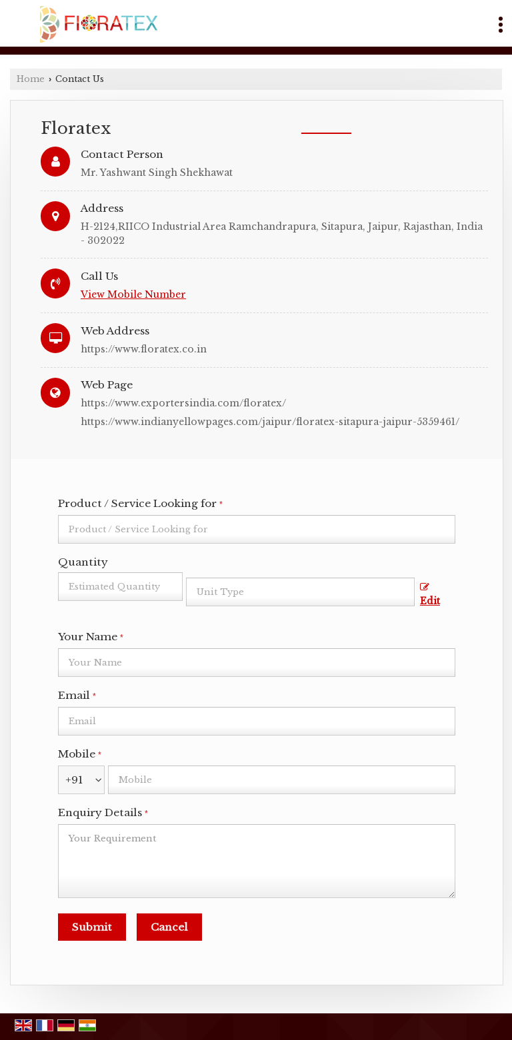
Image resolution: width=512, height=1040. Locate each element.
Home (31, 79)
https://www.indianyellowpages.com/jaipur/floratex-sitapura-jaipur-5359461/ (270, 422)
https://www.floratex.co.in (144, 349)
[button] (133, 294)
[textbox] (300, 592)
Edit (430, 595)
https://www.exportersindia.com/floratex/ (183, 403)
